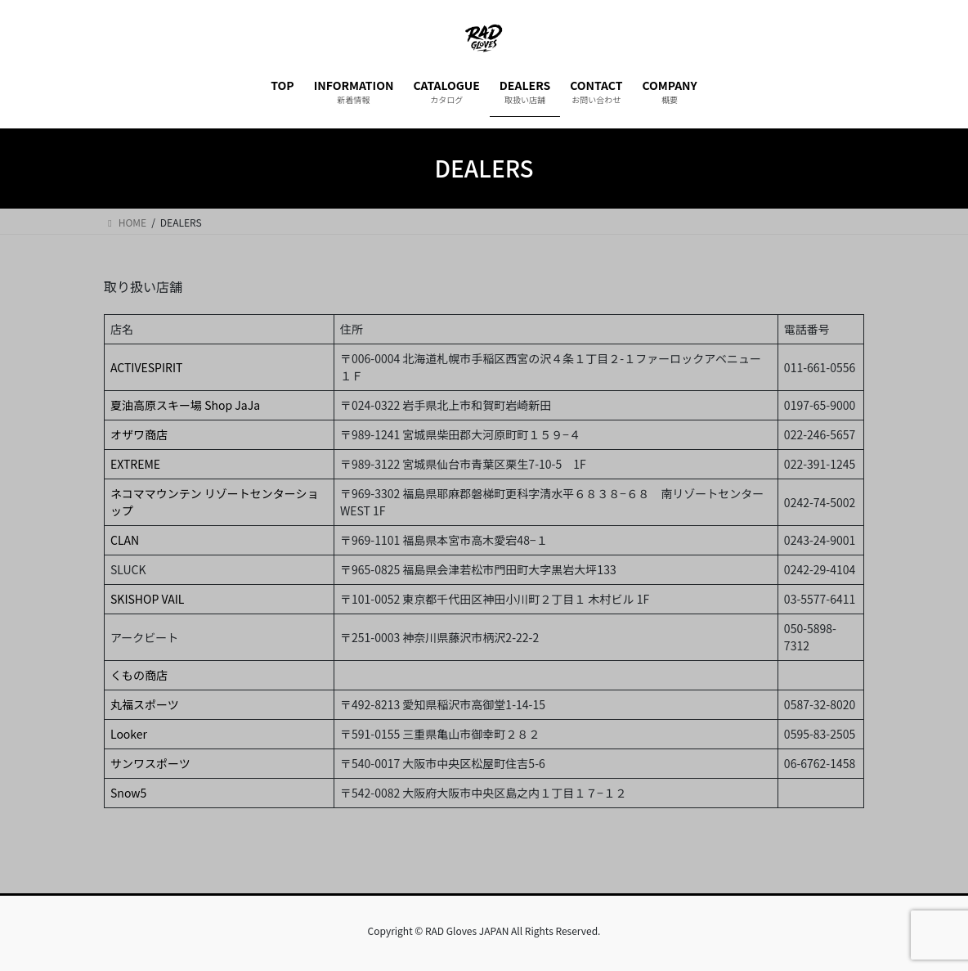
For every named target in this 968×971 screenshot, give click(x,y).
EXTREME (135, 464)
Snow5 (128, 792)
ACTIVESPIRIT (146, 367)
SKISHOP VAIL (147, 599)
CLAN (124, 540)
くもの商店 (139, 675)
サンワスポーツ (150, 763)
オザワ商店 (139, 434)
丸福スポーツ (144, 704)
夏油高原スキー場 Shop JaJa (185, 405)
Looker (128, 734)
